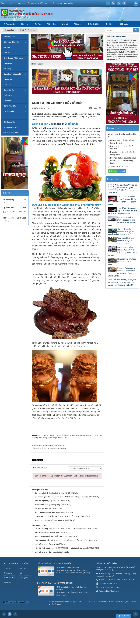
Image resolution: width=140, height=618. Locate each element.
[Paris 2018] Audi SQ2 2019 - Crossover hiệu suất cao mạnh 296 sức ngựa (122, 221)
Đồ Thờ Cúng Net (11, 133)
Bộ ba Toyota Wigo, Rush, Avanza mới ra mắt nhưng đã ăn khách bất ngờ (122, 251)
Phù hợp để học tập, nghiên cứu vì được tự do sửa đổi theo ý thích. (122, 160)
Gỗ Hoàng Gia (9, 122)
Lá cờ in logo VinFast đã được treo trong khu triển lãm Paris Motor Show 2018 (122, 189)
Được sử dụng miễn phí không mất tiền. (121, 147)
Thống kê (77, 24)
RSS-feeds (124, 24)
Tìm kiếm (109, 24)
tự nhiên (83, 223)
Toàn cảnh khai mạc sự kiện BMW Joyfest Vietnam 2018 (126, 240)
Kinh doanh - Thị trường (13, 58)
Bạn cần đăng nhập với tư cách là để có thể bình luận (66, 476)
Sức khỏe (7, 101)
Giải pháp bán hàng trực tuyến (55, 583)
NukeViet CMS (101, 602)
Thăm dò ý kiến (94, 24)
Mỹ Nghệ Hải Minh (11, 127)
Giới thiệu (24, 24)
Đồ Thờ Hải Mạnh (11, 106)
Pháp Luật (8, 63)
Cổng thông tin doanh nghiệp (54, 563)
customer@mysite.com (29, 3)
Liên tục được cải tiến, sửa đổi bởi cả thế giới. (121, 141)
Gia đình (7, 47)
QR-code (7, 602)
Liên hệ (65, 24)
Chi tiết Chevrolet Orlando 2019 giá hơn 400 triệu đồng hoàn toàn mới (121, 231)
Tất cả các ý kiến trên (118, 166)
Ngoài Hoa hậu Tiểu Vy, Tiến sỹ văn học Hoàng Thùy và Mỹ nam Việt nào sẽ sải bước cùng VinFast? (122, 282)
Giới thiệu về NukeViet (116, 36)
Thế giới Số (8, 95)
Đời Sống (7, 69)
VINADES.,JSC (123, 602)
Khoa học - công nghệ (12, 74)
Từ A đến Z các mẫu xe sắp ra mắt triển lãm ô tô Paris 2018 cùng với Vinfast (122, 210)
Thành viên (51, 24)
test (5, 117)
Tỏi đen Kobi (9, 111)
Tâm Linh (7, 85)
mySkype (58, 3)
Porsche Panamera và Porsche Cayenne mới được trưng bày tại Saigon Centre (121, 272)
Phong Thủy (8, 79)
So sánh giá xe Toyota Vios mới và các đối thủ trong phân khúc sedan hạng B (122, 200)
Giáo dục (7, 53)
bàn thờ (88, 260)
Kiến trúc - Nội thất (11, 42)
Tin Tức (38, 24)
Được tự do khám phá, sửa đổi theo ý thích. (121, 153)
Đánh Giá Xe (9, 90)
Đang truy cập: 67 (21, 602)
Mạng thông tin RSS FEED (76, 602)
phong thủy (60, 123)
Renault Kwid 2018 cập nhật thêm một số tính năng (122, 261)
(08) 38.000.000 (9, 3)
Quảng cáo (24, 578)
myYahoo (47, 3)
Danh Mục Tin (9, 37)
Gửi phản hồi (124, 616)
